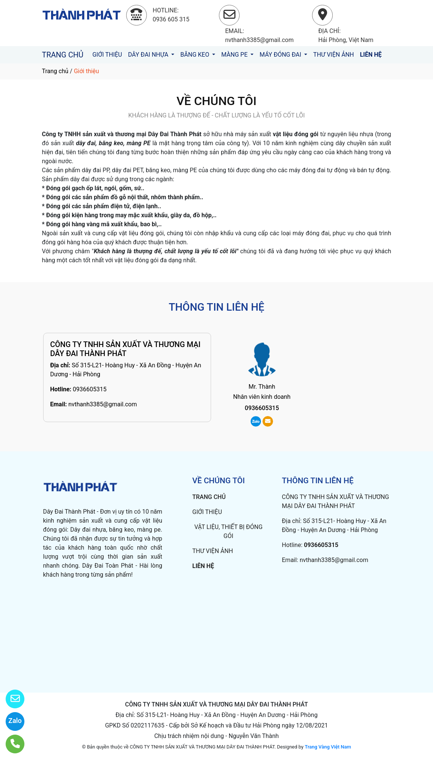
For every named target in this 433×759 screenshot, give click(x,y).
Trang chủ (55, 71)
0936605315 (90, 389)
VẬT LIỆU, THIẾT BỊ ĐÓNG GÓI (228, 531)
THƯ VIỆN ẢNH (333, 54)
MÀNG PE (235, 54)
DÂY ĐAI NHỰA (149, 54)
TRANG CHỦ (62, 54)
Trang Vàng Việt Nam (328, 747)
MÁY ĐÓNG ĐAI (281, 54)
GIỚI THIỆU (107, 54)
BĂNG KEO (195, 54)
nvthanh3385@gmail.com (102, 404)
